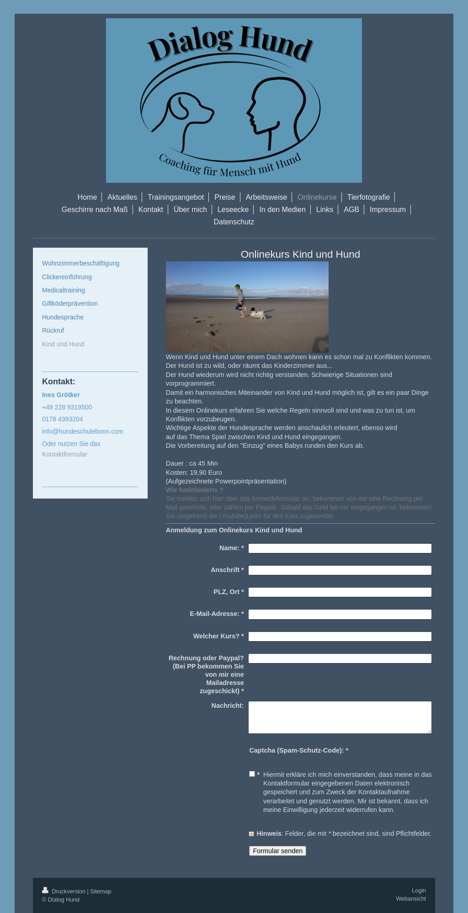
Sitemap (100, 891)
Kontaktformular (64, 454)
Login (419, 890)
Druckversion (64, 891)
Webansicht (411, 899)
